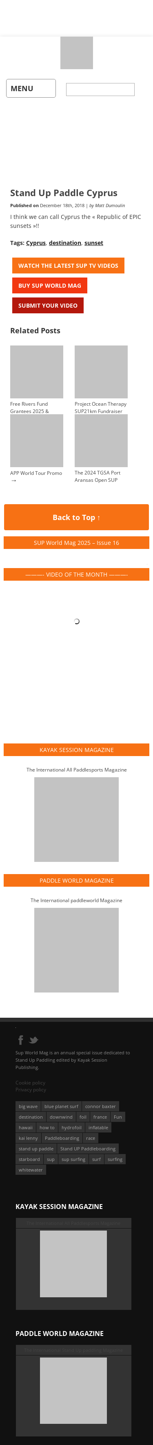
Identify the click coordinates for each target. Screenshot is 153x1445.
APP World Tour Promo (36, 473)
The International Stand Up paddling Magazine (73, 1350)
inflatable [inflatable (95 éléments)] (98, 1127)
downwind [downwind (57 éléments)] (61, 1117)
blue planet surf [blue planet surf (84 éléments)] (61, 1106)
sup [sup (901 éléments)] (51, 1159)
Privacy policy (31, 1089)
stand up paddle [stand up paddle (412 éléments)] (36, 1149)
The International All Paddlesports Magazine (77, 769)
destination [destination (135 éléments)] (31, 1117)
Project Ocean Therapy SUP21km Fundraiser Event (100, 411)
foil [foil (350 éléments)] (83, 1117)
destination (65, 243)
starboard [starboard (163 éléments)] (29, 1159)
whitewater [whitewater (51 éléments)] (31, 1170)
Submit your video (48, 305)
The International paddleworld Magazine (76, 900)
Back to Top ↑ (77, 517)
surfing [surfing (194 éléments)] (115, 1159)
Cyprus (36, 243)
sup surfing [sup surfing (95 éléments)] (73, 1159)
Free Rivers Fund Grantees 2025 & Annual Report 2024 (32, 411)
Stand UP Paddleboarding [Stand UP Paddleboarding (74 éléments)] (87, 1149)
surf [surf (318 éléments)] (96, 1159)
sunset (93, 243)
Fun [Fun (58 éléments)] (118, 1117)
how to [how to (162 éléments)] (47, 1127)
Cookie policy (30, 1082)
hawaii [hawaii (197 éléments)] (26, 1127)
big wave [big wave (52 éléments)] (28, 1106)
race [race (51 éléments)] (90, 1138)
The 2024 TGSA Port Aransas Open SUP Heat (97, 480)
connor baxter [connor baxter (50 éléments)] (100, 1106)
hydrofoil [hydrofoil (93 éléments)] (72, 1127)
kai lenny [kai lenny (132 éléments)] (28, 1138)
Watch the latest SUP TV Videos (68, 265)
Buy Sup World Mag (49, 285)
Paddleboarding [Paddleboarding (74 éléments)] (62, 1138)
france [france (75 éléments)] (100, 1117)
